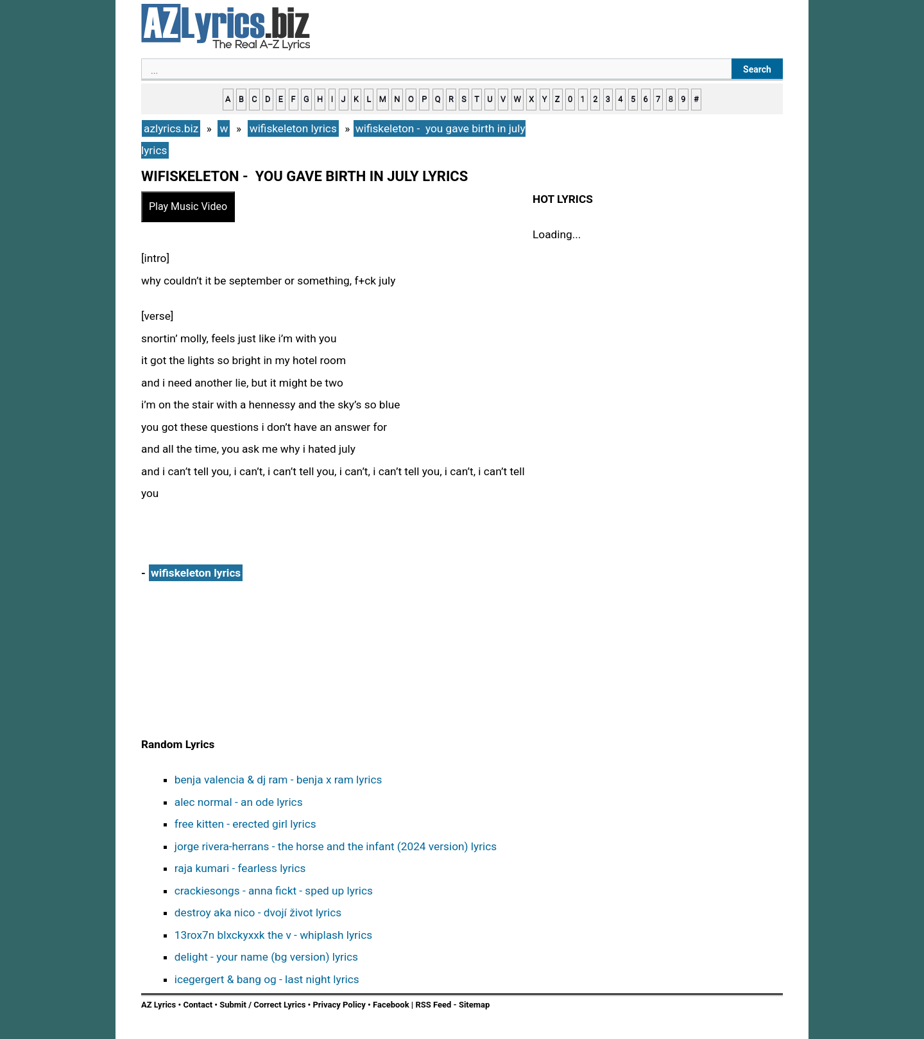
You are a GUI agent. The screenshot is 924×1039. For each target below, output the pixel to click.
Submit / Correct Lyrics (262, 1004)
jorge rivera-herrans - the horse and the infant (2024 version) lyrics (336, 846)
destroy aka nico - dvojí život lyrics (258, 912)
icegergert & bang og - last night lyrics (267, 979)
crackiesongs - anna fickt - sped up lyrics (274, 890)
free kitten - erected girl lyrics (245, 823)
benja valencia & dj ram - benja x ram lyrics (278, 779)
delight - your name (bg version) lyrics (266, 956)
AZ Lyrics (158, 1004)
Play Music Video (188, 206)
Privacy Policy (338, 1004)
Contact (197, 1004)
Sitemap (474, 1004)
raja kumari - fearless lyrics (240, 868)
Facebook (391, 1004)
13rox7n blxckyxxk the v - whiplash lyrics (273, 935)
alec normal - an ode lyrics (239, 802)
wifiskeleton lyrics (196, 572)
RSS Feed (434, 1004)
